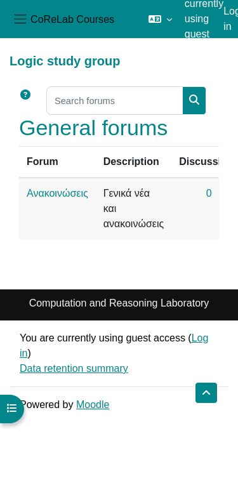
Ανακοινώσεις (57, 193)
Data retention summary (74, 368)
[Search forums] (114, 100)
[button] (160, 19)
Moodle (92, 404)
